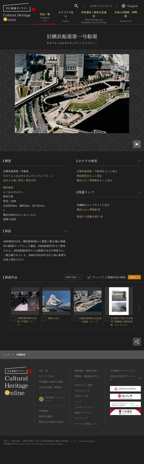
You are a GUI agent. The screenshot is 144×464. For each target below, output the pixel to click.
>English (130, 6)
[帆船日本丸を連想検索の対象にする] (44, 319)
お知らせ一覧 (81, 396)
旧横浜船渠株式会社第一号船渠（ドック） (90, 320)
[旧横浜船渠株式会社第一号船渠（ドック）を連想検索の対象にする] (76, 319)
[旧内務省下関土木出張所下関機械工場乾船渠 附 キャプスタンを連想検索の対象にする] (107, 319)
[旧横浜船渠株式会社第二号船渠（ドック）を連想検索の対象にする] (13, 318)
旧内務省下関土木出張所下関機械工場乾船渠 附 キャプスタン (123, 321)
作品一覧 (45, 17)
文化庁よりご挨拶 (83, 385)
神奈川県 (31, 180)
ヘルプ (78, 401)
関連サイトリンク (83, 412)
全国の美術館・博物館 (125, 17)
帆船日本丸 (53, 318)
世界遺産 (43, 410)
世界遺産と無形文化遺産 (94, 17)
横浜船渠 (8, 187)
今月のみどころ (82, 390)
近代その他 (9, 180)
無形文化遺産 (45, 416)
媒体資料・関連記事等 (86, 370)
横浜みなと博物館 (87, 180)
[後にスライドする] (138, 307)
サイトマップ (81, 418)
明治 (20, 180)
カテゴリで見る (65, 17)
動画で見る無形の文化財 (51, 421)
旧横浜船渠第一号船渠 (89, 171)
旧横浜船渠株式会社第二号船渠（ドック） (27, 321)
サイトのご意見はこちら (87, 423)
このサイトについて (100, 6)
